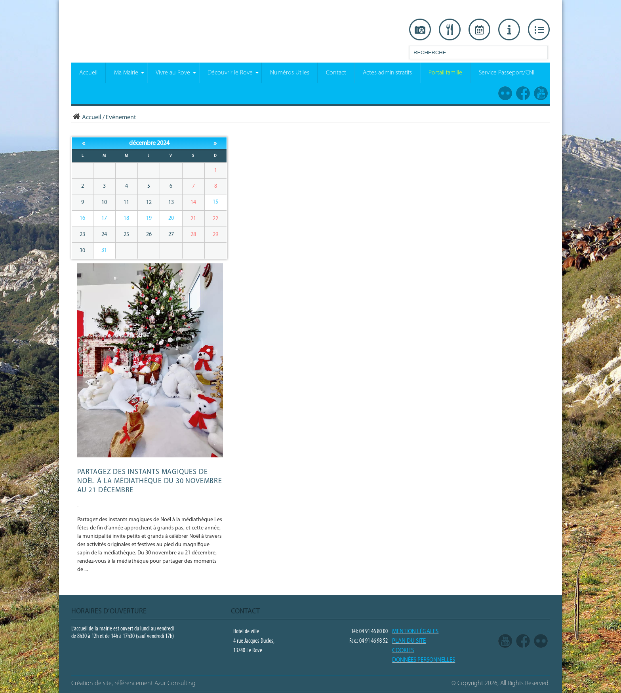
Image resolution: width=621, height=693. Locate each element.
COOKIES (403, 651)
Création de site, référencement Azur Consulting (133, 683)
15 (215, 202)
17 (104, 218)
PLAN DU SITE (409, 641)
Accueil (86, 117)
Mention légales (415, 632)
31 (104, 250)
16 (82, 218)
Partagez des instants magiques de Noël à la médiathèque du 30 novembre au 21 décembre (149, 481)
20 (171, 218)
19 (149, 218)
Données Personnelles (423, 660)
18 (126, 218)
